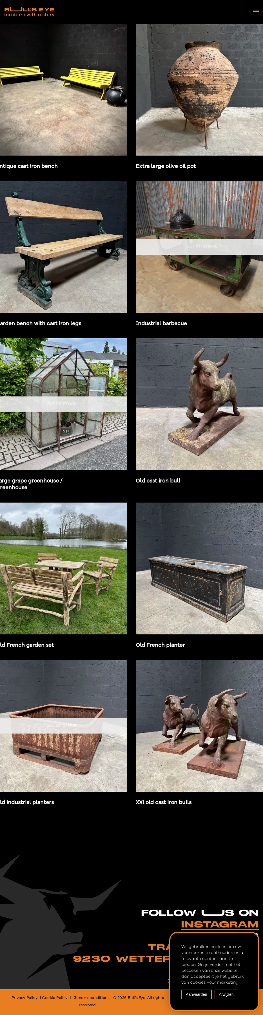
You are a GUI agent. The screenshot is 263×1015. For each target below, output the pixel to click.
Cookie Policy (55, 998)
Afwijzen (226, 994)
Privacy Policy (24, 998)
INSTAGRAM (220, 924)
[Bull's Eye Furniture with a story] (29, 12)
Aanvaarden (196, 994)
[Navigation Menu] (256, 11)
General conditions (91, 998)
